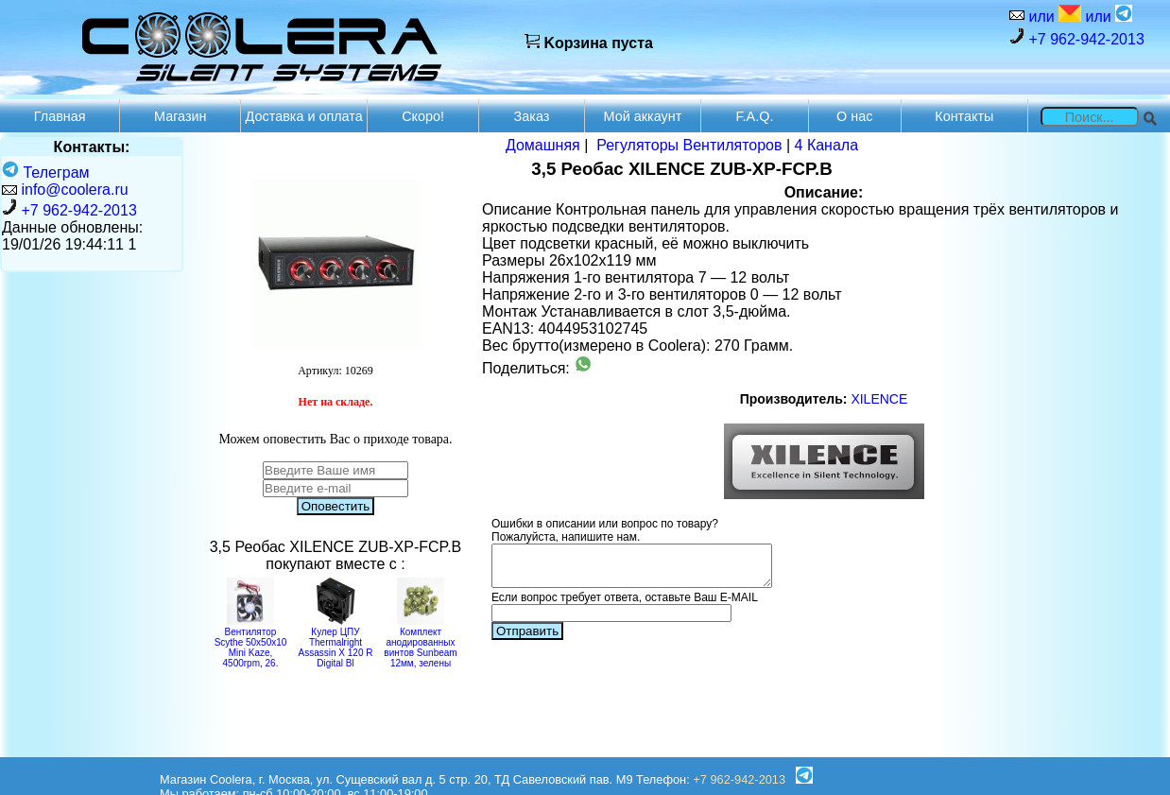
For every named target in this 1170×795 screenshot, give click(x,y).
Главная (60, 116)
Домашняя (543, 145)
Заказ (532, 116)
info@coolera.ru (74, 189)
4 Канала (827, 145)
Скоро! (423, 116)
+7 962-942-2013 (1076, 37)
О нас (854, 116)
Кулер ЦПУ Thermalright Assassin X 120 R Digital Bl (336, 642)
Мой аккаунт (643, 116)
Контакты (964, 116)
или (1052, 15)
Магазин (180, 116)
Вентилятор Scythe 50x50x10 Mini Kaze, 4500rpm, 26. (251, 642)
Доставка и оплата (304, 116)
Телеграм (46, 172)
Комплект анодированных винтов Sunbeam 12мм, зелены (420, 642)
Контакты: (92, 147)
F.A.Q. (754, 116)
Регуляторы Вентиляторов (689, 145)
